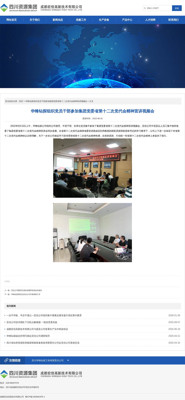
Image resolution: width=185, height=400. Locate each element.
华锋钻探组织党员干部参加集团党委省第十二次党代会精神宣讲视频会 (56, 101)
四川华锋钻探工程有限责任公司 (48, 360)
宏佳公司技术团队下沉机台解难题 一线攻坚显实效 (32, 322)
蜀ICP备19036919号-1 (35, 397)
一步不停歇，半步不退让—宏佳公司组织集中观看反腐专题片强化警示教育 (44, 315)
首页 (21, 101)
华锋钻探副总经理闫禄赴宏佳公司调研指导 (28, 336)
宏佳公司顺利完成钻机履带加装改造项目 (26, 290)
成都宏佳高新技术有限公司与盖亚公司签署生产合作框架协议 (37, 329)
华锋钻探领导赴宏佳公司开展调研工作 (25, 294)
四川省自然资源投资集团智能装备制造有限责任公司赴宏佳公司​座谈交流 (43, 343)
